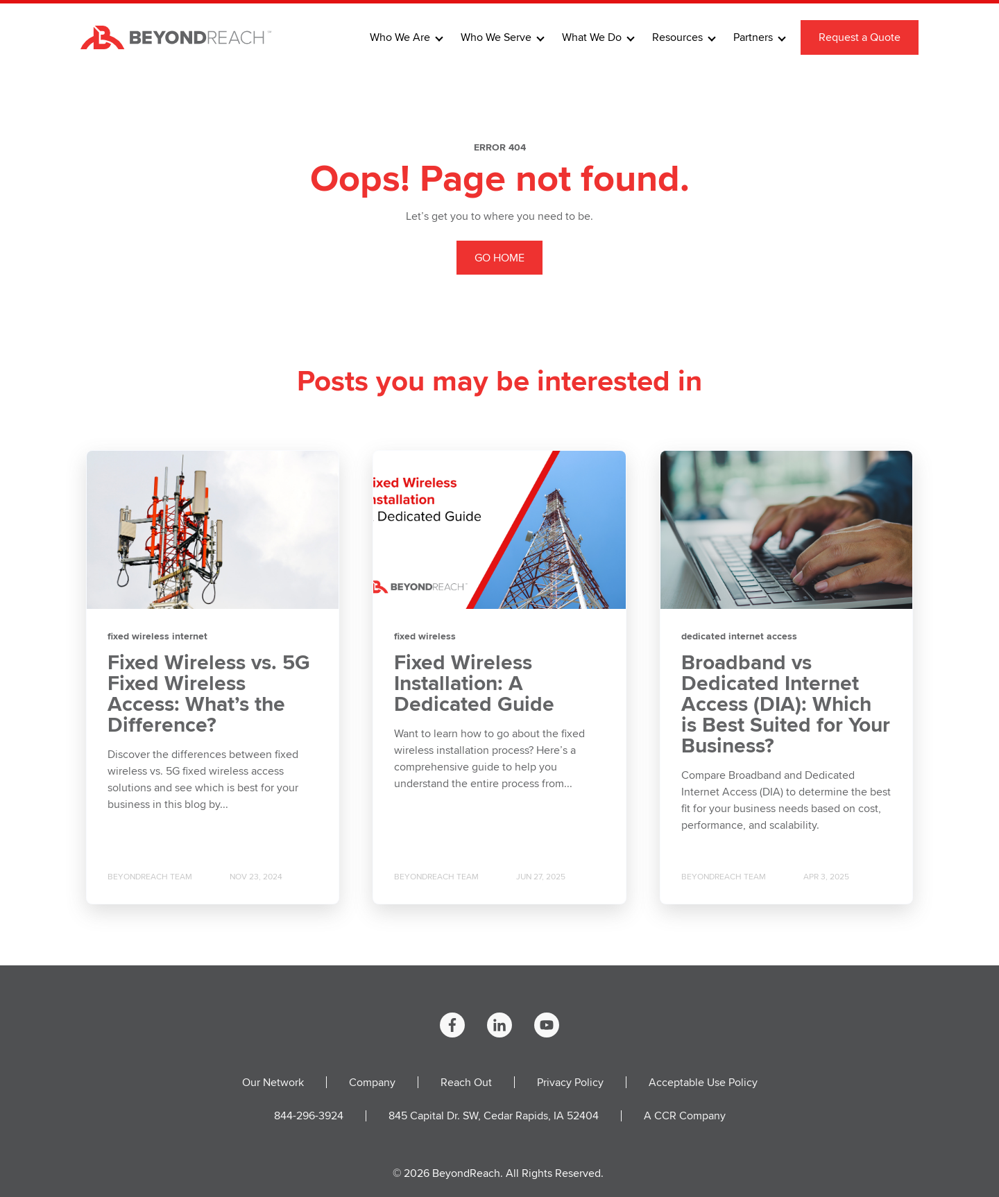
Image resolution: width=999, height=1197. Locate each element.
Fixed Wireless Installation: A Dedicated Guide (474, 683)
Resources (677, 37)
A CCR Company (685, 1115)
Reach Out (466, 1082)
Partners (753, 37)
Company (372, 1082)
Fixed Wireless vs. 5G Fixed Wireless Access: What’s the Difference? (209, 693)
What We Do (592, 37)
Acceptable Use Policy (703, 1082)
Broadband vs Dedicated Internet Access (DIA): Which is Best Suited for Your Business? (785, 704)
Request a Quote (859, 37)
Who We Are (400, 37)
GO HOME (499, 258)
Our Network (273, 1082)
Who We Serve (496, 37)
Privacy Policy (570, 1082)
